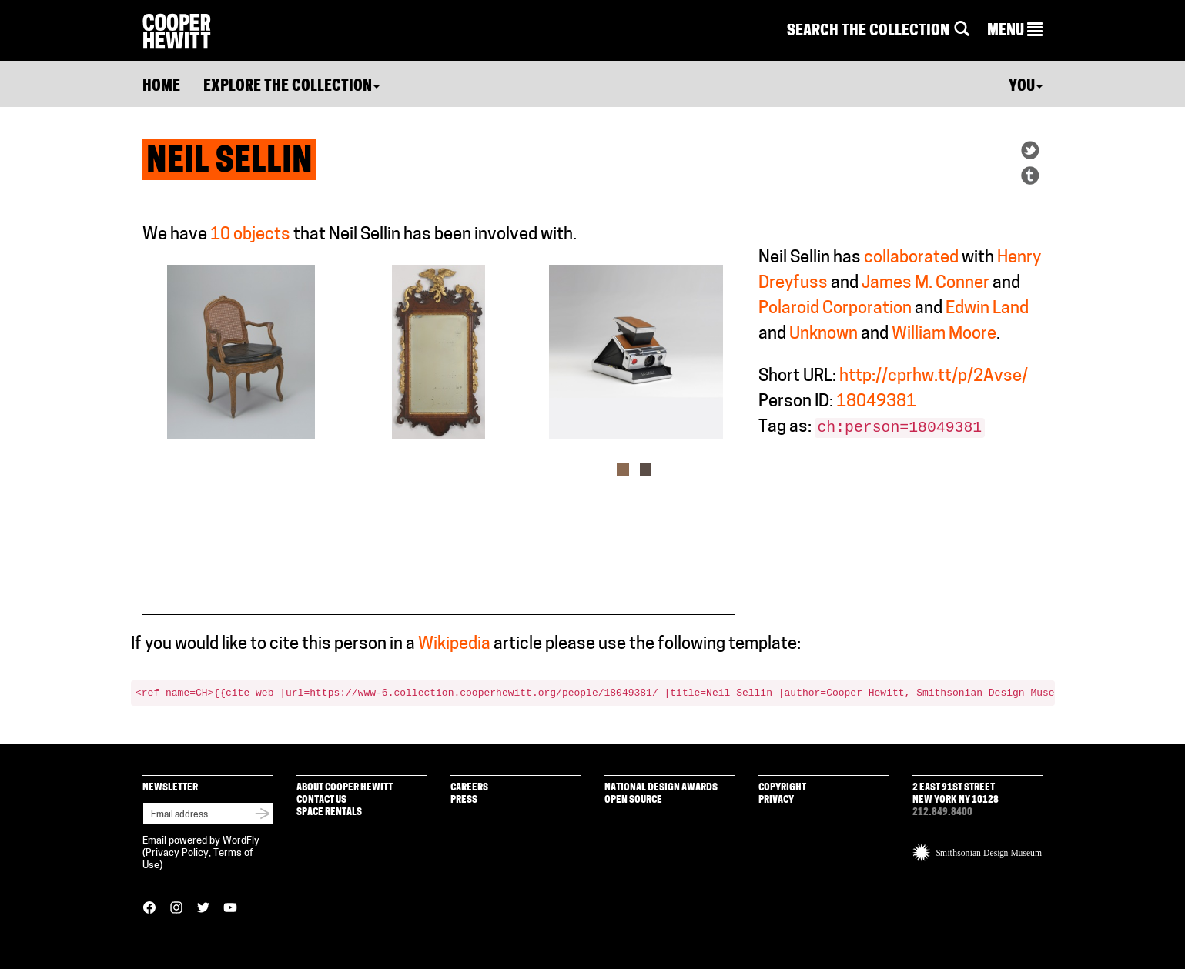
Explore (291, 87)
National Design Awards (661, 788)
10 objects (250, 235)
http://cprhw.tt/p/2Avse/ (933, 377)
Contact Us (321, 800)
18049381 (876, 402)
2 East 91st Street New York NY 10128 (955, 794)
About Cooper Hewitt (344, 788)
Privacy (776, 800)
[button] (1015, 31)
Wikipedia (454, 644)
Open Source (633, 800)
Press (463, 800)
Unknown (823, 334)
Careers (469, 788)
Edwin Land (987, 309)
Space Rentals (329, 812)
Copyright (782, 788)
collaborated (911, 258)
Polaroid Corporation (835, 309)
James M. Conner (925, 283)
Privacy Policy (177, 853)
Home (161, 87)
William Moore (944, 334)
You (1026, 87)
